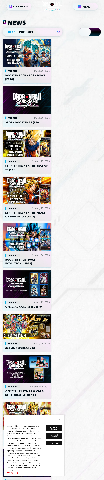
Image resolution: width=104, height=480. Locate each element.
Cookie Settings (28, 365)
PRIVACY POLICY (75, 365)
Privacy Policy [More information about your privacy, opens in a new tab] (12, 472)
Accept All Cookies (54, 428)
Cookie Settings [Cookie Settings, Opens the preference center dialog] (53, 443)
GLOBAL (49, 331)
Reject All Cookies (54, 436)
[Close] (60, 419)
